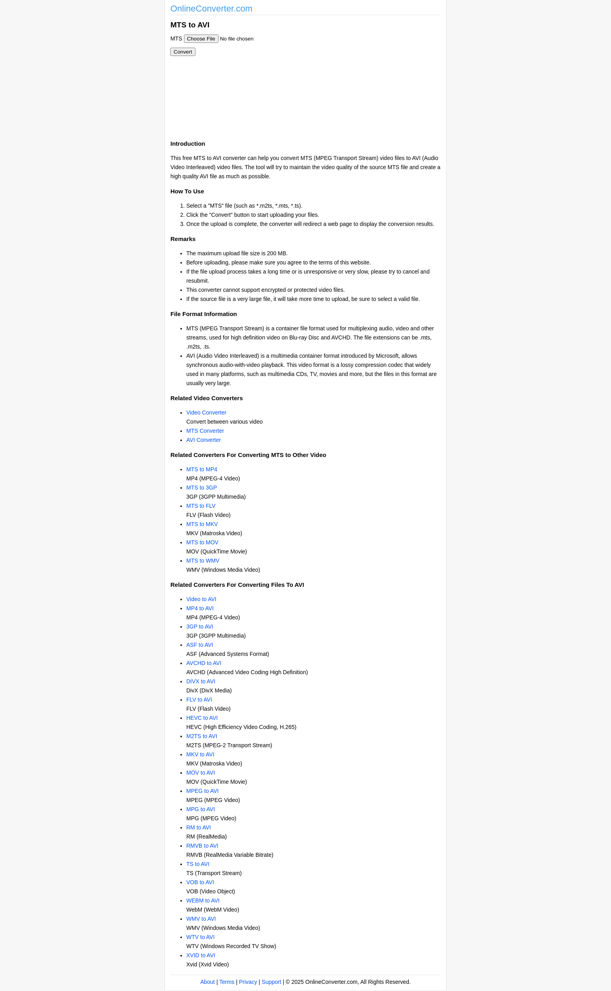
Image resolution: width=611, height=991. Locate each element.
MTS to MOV (202, 542)
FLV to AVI (199, 699)
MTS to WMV (202, 560)
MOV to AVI (200, 772)
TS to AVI (197, 864)
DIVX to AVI (200, 681)
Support (271, 982)
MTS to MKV (202, 524)
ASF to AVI (199, 645)
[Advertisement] (348, 74)
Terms (226, 982)
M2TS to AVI (201, 736)
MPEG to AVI (202, 791)
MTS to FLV (201, 506)
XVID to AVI (200, 955)
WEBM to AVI (203, 900)
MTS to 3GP (201, 487)
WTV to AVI (200, 937)
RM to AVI (198, 827)
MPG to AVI (200, 809)
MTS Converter (205, 431)
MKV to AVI (200, 754)
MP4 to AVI (200, 608)
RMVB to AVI (202, 846)
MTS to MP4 (201, 469)
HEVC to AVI (202, 718)
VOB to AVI (200, 882)
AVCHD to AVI (203, 663)
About (207, 982)
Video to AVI (201, 599)
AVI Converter (203, 440)
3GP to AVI (199, 626)
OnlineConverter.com (211, 8)
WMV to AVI (201, 919)
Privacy (248, 982)
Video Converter (206, 412)
